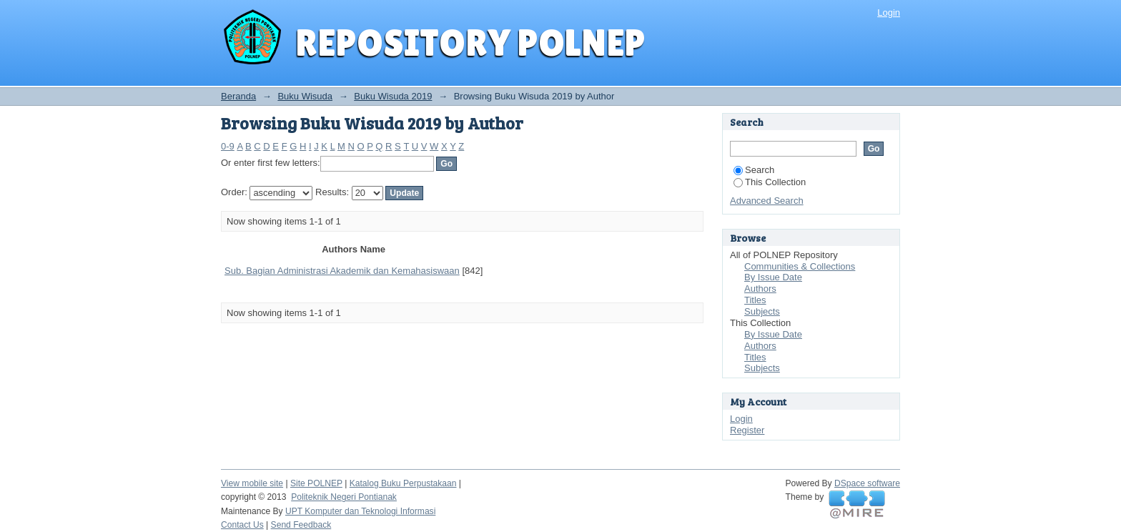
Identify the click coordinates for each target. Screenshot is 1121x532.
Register (747, 430)
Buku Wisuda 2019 (393, 96)
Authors (760, 288)
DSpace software (867, 483)
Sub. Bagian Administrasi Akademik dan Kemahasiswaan (342, 270)
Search (754, 169)
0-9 (227, 146)
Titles (755, 300)
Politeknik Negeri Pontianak (344, 497)
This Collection (770, 182)
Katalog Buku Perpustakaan (403, 483)
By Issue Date (773, 277)
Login (888, 12)
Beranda (238, 96)
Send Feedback (301, 525)
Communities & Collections (799, 266)
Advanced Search (767, 200)
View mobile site (252, 483)
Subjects (762, 311)
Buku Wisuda (304, 96)
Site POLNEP (316, 483)
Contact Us (242, 525)
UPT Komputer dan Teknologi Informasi (360, 511)
